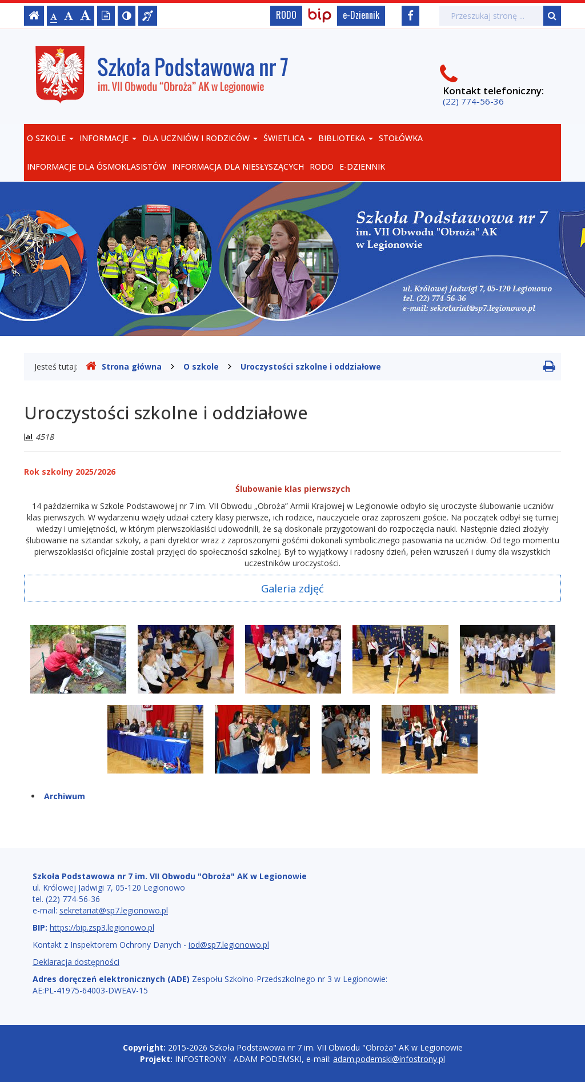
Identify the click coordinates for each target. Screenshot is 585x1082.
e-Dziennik (361, 15)
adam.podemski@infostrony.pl (389, 1058)
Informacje (108, 138)
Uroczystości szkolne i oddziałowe (311, 366)
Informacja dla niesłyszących (238, 166)
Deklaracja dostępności (76, 961)
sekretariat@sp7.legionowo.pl (113, 910)
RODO (286, 15)
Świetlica (287, 138)
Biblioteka (345, 138)
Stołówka (401, 138)
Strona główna (124, 366)
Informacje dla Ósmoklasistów (96, 166)
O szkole (50, 138)
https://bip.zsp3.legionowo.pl (102, 927)
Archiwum (64, 796)
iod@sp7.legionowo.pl (229, 944)
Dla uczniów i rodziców (200, 138)
